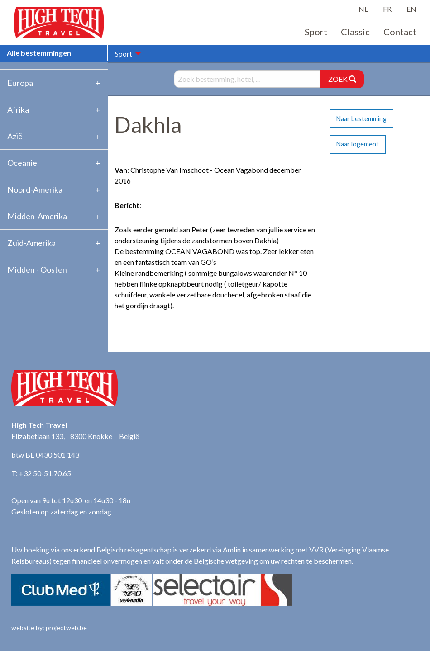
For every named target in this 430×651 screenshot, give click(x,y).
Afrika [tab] (18, 109)
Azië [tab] (15, 136)
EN (411, 9)
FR (387, 9)
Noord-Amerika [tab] (34, 189)
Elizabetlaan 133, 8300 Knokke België (75, 436)
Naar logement (357, 144)
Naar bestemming (361, 119)
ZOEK (342, 79)
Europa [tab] (20, 83)
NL (363, 9)
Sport (316, 31)
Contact (399, 31)
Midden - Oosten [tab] (37, 269)
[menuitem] (125, 53)
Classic (355, 31)
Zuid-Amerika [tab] (31, 243)
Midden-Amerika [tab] (37, 216)
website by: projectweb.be (49, 628)
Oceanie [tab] (22, 163)
